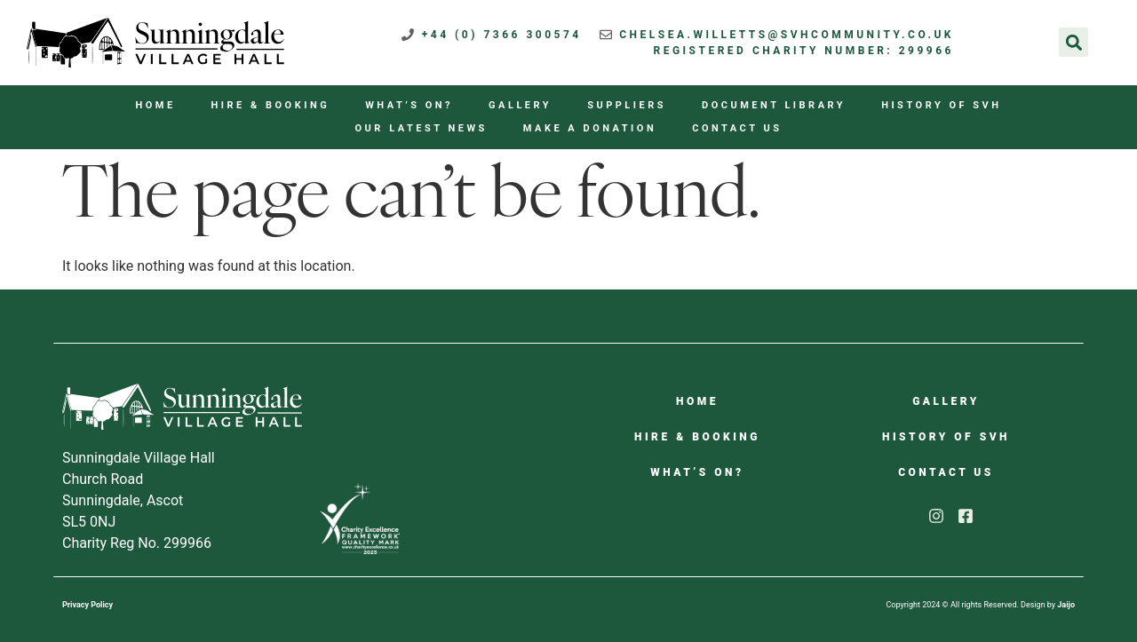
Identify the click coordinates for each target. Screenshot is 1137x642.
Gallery (520, 105)
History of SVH (941, 105)
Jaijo (1066, 604)
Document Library (774, 105)
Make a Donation (589, 128)
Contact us (737, 128)
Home (155, 105)
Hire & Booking (270, 105)
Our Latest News (421, 128)
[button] (1073, 42)
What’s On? (409, 105)
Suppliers (626, 105)
